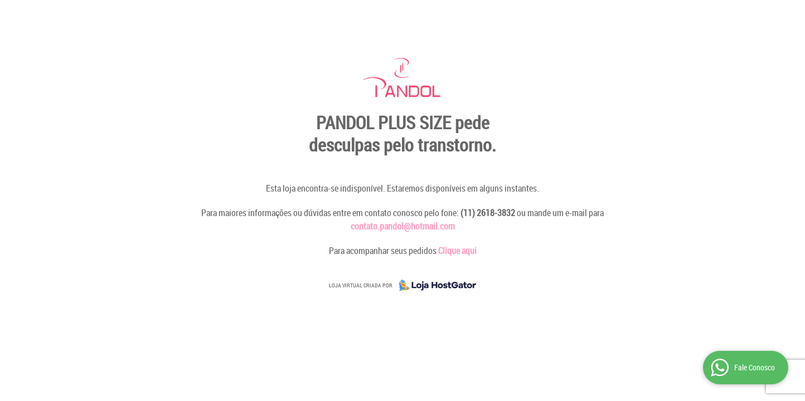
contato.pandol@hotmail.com (403, 226)
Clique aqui (457, 250)
